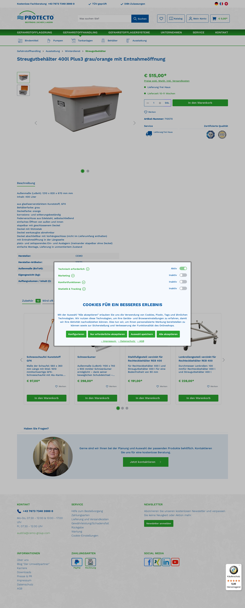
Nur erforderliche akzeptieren (107, 334)
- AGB (140, 341)
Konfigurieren (76, 334)
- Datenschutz (127, 341)
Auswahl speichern (142, 334)
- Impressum (109, 341)
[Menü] (240, 566)
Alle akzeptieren (168, 334)
